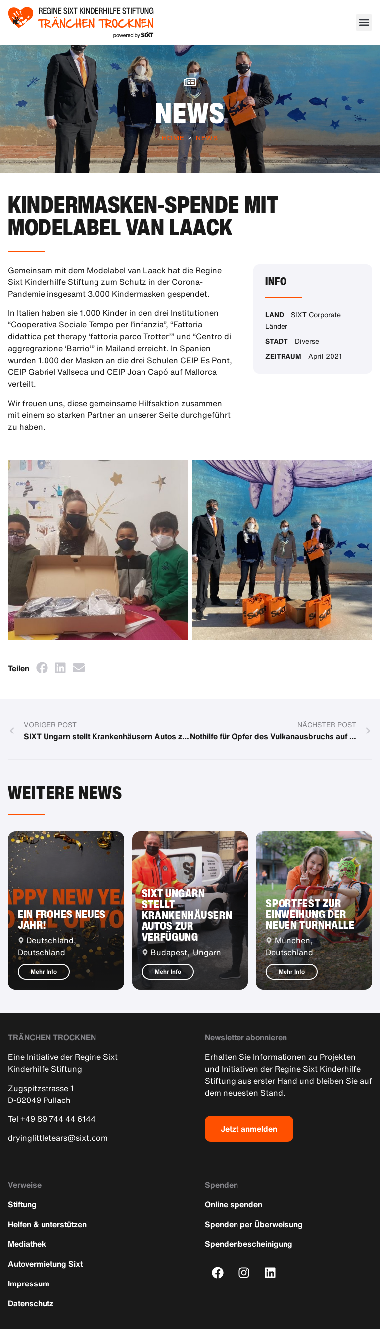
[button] (364, 22)
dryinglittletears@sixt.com (58, 1138)
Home (173, 138)
